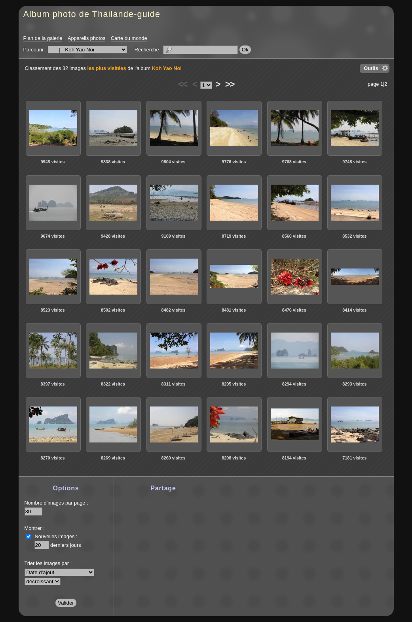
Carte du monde (129, 38)
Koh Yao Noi (167, 68)
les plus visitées (106, 68)
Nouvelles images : (56, 536)
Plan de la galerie (43, 38)
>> (229, 84)
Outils (371, 68)
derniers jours (65, 545)
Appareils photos (86, 38)
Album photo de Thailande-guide (92, 14)
